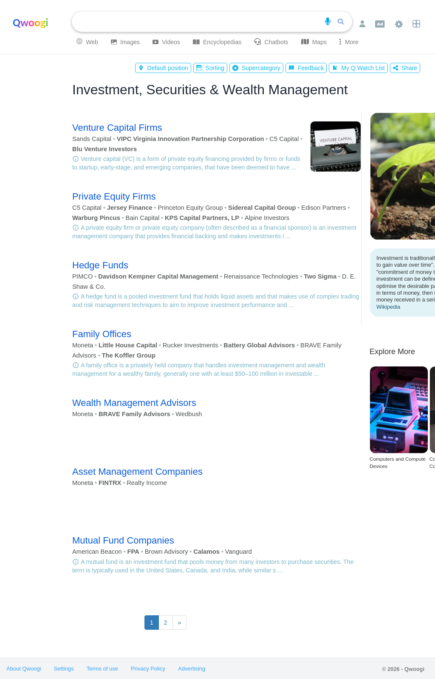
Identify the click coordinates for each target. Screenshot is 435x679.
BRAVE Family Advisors (134, 414)
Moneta (82, 345)
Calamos (206, 551)
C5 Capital (284, 138)
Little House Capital (128, 345)
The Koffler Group (128, 355)
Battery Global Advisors (259, 345)
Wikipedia (388, 307)
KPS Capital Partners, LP (202, 217)
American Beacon (97, 551)
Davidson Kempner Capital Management (158, 276)
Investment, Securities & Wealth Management (210, 89)
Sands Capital (91, 138)
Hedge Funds (100, 265)
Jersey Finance (130, 207)
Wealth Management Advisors (134, 402)
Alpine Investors (267, 217)
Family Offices (101, 334)
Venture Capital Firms (117, 127)
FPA (133, 551)
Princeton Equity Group (190, 207)
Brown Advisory (166, 551)
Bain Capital (143, 217)
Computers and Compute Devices (398, 462)
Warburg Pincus (96, 217)
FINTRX (110, 482)
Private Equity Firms (114, 196)
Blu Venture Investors (104, 149)
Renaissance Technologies (261, 276)
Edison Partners (323, 207)
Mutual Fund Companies (123, 540)
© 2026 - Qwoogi (403, 669)
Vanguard (238, 551)
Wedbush (188, 414)
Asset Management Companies (137, 471)
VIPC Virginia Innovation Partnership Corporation (190, 138)
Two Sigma (320, 276)
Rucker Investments (190, 345)
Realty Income (147, 482)
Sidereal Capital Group (262, 207)
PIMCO (82, 276)
